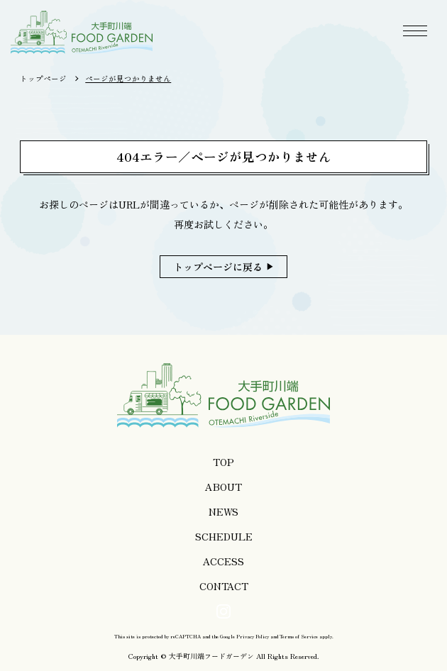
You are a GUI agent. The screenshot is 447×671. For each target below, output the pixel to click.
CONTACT (223, 586)
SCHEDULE (224, 536)
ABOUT (223, 486)
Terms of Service (299, 636)
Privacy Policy (252, 636)
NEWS (223, 511)
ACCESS (223, 561)
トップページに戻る (218, 267)
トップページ (43, 78)
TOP (223, 462)
